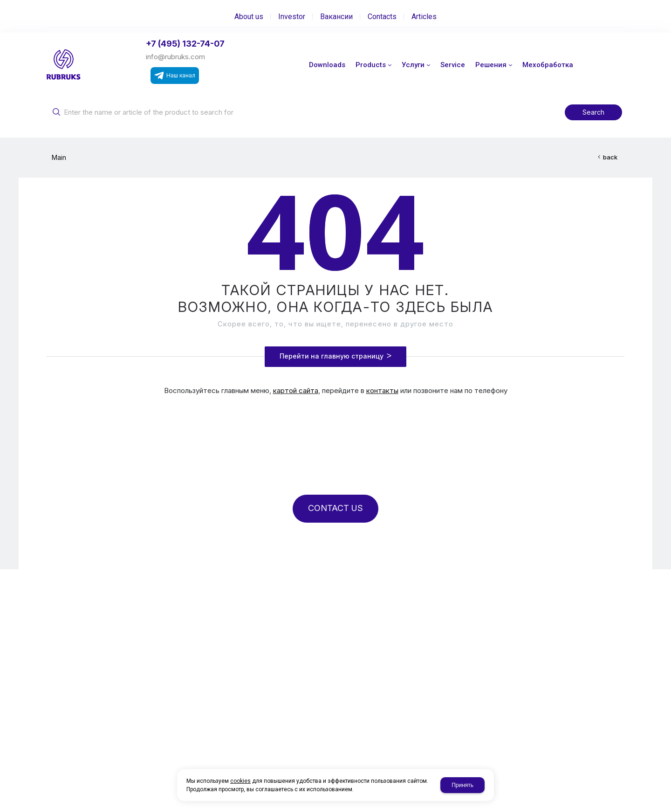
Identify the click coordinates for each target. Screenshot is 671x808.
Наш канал (174, 75)
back (610, 157)
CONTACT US (335, 508)
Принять (462, 785)
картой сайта (295, 390)
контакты (382, 390)
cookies (240, 781)
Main (59, 157)
